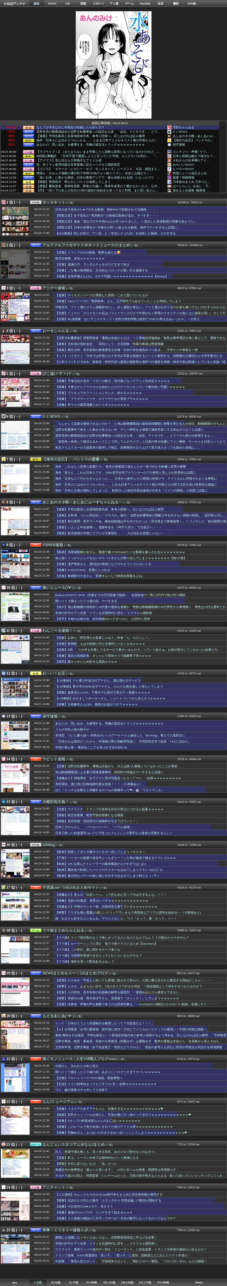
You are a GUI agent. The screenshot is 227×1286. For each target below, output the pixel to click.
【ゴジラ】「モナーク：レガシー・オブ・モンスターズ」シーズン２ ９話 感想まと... (98, 169)
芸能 (83, 3)
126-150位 (127, 1282)
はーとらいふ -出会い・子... (192, 186)
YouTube (145, 3)
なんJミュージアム (58, 1102)
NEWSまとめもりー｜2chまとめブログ (75, 973)
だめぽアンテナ (14, 3)
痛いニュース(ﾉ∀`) (57, 588)
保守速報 (179, 144)
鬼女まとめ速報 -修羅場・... (192, 190)
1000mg (48, 845)
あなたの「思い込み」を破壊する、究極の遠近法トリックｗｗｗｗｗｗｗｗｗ (90, 144)
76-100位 (91, 1282)
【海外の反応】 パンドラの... (193, 140)
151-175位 (145, 1282)
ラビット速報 (53, 759)
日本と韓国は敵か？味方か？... (194, 156)
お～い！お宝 (53, 673)
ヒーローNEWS (183, 169)
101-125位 (109, 1282)
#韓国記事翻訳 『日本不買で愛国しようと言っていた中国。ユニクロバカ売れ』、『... (97, 156)
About (198, 1282)
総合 (37, 3)
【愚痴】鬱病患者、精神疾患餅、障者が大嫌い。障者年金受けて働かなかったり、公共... (98, 186)
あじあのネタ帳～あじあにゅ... (194, 136)
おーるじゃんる (55, 331)
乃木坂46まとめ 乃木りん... (191, 182)
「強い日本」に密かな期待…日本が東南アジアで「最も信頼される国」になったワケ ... (98, 177)
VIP (67, 3)
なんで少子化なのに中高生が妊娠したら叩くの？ (70, 127)
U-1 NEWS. (180, 131)
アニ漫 (114, 3)
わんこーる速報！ (57, 631)
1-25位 (38, 1282)
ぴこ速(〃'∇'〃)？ (57, 374)
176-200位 (163, 1282)
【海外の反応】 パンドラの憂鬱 (71, 459)
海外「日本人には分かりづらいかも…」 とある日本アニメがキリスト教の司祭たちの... (96, 140)
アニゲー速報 (53, 288)
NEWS (52, 3)
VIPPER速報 (52, 545)
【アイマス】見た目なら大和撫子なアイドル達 (68, 160)
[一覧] (69, 202)
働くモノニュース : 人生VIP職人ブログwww (79, 1059)
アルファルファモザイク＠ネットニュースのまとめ (86, 245)
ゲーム (129, 3)
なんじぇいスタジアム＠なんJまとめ (73, 1145)
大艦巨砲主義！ (55, 802)
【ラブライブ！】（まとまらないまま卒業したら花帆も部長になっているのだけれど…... (98, 152)
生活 (160, 3)
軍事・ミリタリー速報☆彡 (65, 1230)
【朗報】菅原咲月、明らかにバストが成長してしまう (73, 182)
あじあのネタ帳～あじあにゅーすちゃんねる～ (82, 502)
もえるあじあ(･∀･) (58, 1016)
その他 (191, 3)
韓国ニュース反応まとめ (190, 173)
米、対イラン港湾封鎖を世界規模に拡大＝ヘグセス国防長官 (78, 165)
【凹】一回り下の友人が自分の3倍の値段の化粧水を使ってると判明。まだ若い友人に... (97, 190)
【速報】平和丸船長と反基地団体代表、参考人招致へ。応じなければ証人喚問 (90, 136)
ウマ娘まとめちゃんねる (63, 930)
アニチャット (53, 1187)
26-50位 (56, 1282)
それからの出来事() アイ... (191, 160)
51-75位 (73, 1282)
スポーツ (98, 3)
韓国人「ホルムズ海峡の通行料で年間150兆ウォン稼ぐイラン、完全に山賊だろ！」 (94, 173)
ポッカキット (53, 202)
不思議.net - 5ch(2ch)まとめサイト (70, 887)
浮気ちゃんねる (183, 127)
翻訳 (176, 3)
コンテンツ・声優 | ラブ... (190, 151)
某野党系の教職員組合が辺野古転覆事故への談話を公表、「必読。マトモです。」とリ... (98, 132)
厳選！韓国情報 (183, 177)
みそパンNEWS (183, 164)
